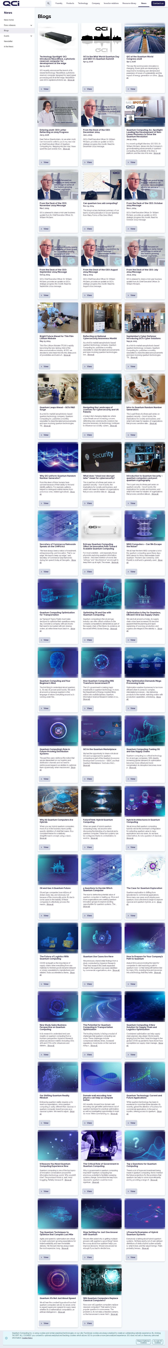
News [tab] (143, 3)
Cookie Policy (27, 1338)
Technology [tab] (83, 3)
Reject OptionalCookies (143, 1342)
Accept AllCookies (158, 1342)
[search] (48, 3)
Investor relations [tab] (111, 3)
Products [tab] (70, 3)
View (44, 89)
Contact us (158, 3)
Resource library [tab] (129, 3)
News (8, 12)
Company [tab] (96, 3)
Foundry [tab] (59, 3)
